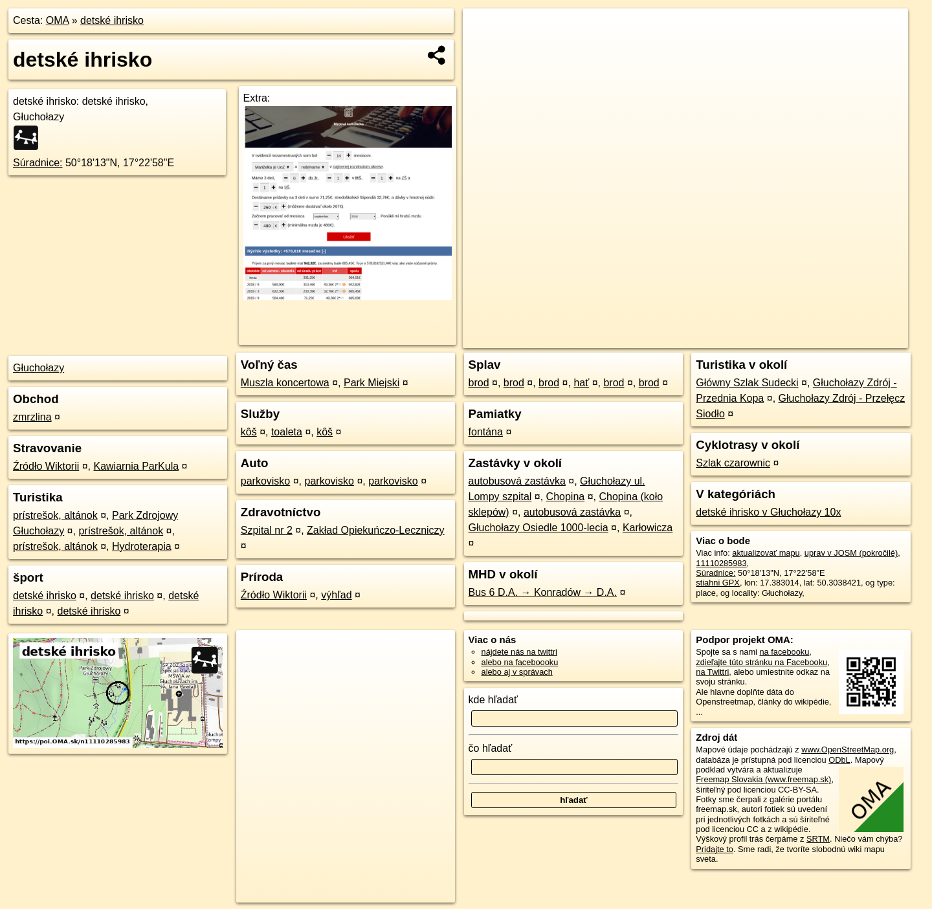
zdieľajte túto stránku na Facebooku (761, 662)
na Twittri (712, 672)
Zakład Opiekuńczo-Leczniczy (376, 530)
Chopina (565, 496)
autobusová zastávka (517, 481)
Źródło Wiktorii (46, 466)
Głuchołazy (38, 367)
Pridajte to (714, 849)
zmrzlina (32, 416)
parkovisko (265, 481)
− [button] (485, 50)
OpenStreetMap (681, 338)
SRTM (818, 839)
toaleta (286, 431)
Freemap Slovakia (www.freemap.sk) (763, 779)
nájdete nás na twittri (519, 652)
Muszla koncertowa (285, 382)
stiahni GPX (718, 582)
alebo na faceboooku (520, 662)
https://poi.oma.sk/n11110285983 (847, 338)
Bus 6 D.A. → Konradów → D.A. (543, 592)
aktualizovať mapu (765, 553)
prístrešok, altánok (55, 515)
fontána (486, 431)
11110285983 (721, 563)
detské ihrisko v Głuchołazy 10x (768, 512)
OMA (57, 20)
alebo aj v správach (517, 672)
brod (479, 382)
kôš (249, 431)
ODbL (839, 760)
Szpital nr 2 (267, 530)
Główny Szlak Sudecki (747, 382)
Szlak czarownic (733, 462)
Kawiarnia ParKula (136, 466)
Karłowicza (647, 527)
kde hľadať (493, 699)
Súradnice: (38, 162)
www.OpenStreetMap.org (847, 749)
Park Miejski (371, 382)
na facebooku (784, 652)
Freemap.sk (747, 338)
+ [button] (485, 30)
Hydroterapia (142, 546)
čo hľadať (491, 748)
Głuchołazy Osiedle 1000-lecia (538, 527)
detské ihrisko (112, 20)
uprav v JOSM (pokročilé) (851, 553)
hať (581, 382)
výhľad (336, 594)
